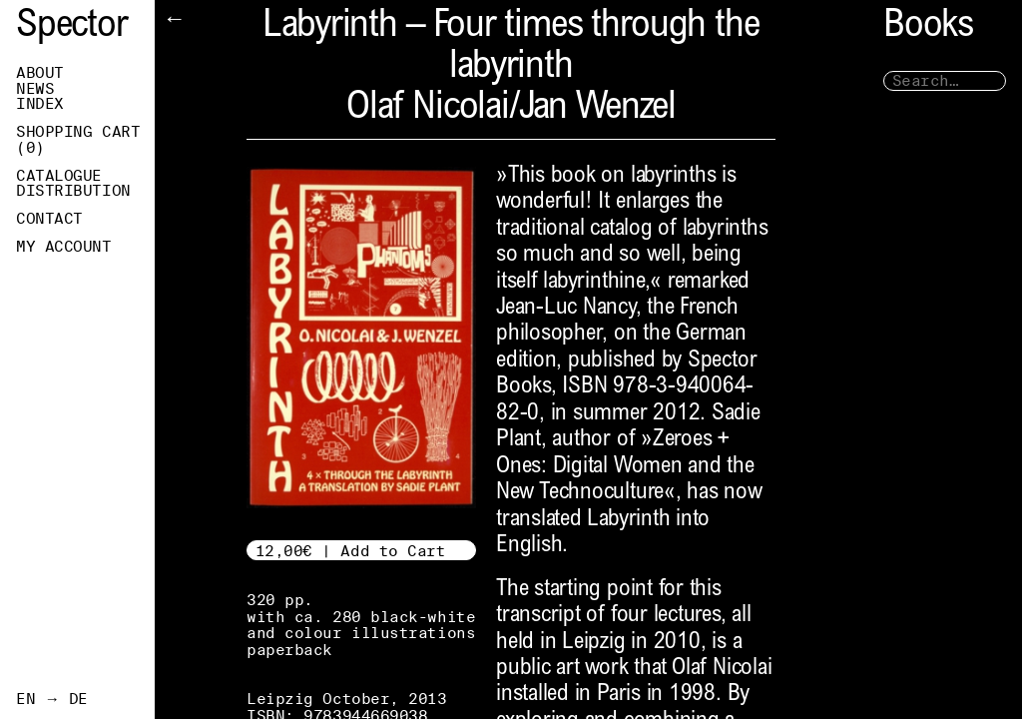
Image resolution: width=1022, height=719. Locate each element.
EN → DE (52, 699)
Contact (49, 219)
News (35, 89)
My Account (64, 247)
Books (928, 27)
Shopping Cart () (78, 140)
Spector (72, 27)
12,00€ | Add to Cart (351, 550)
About (40, 73)
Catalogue (59, 176)
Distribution (73, 191)
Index (40, 104)
